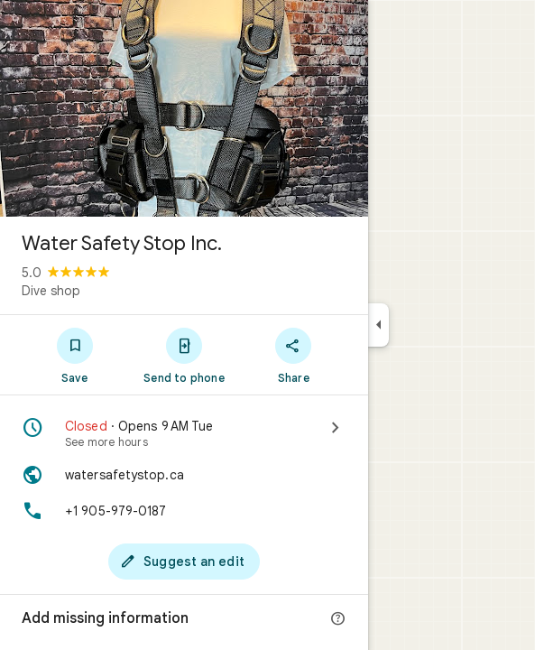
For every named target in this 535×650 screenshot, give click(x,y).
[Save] (74, 354)
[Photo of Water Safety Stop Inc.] (184, 108)
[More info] (338, 619)
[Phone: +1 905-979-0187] (184, 511)
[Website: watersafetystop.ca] (184, 475)
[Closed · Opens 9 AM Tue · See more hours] (184, 433)
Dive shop (51, 291)
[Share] (293, 354)
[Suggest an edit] (184, 561)
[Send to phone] (183, 354)
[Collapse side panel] (378, 325)
